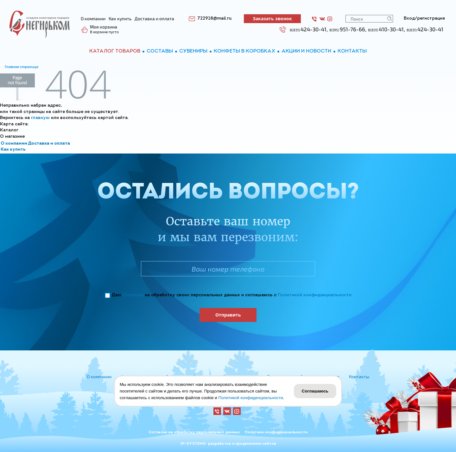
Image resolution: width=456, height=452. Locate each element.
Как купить (13, 149)
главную (40, 118)
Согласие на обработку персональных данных (194, 432)
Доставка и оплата (49, 143)
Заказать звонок (272, 19)
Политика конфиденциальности (276, 432)
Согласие (133, 295)
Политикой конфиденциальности (315, 295)
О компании (14, 143)
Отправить (228, 315)
